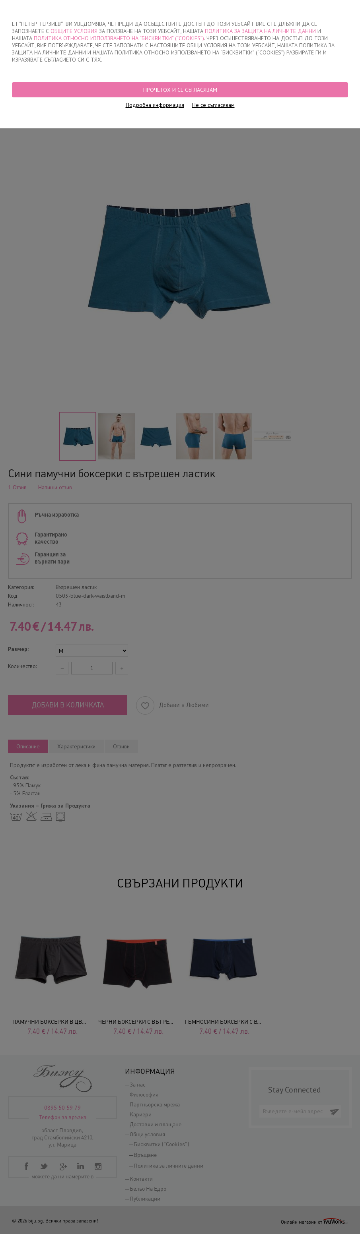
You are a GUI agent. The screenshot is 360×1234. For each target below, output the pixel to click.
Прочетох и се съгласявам (180, 89)
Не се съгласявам (213, 104)
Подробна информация (155, 104)
